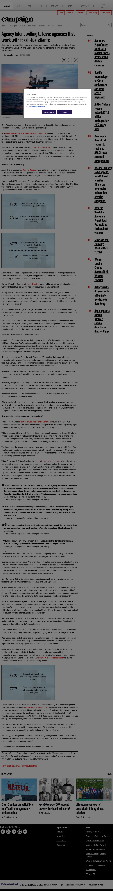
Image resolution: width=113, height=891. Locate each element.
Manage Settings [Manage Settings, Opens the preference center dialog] (49, 112)
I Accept (64, 112)
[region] (57, 103)
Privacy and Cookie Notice (37, 106)
